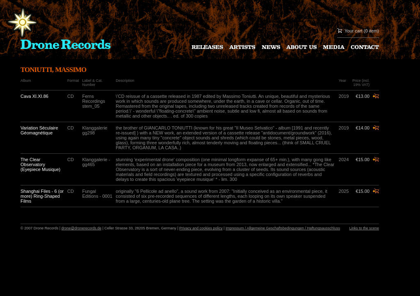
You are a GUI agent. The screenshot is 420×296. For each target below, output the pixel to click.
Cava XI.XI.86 (34, 96)
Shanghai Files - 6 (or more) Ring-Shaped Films (42, 196)
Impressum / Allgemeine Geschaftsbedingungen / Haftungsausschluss (283, 228)
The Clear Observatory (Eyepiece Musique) (40, 164)
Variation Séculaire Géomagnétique (39, 130)
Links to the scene (364, 228)
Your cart (354, 30)
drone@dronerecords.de (82, 228)
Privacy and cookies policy (201, 228)
